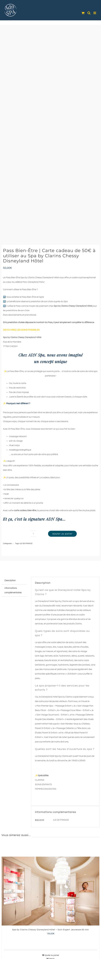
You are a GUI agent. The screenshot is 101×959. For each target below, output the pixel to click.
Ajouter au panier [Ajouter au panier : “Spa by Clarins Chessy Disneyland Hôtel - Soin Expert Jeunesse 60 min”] (51, 955)
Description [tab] (10, 580)
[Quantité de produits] (33, 534)
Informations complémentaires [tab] (13, 590)
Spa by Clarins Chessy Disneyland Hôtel (73, 306)
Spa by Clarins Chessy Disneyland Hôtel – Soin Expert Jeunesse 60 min (50, 930)
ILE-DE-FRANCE (26, 543)
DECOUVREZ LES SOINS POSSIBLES (21, 330)
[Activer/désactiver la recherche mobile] (88, 13)
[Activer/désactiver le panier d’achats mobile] (83, 13)
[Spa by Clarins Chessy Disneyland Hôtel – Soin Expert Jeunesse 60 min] (50, 891)
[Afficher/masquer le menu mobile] (95, 13)
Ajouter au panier (62, 533)
